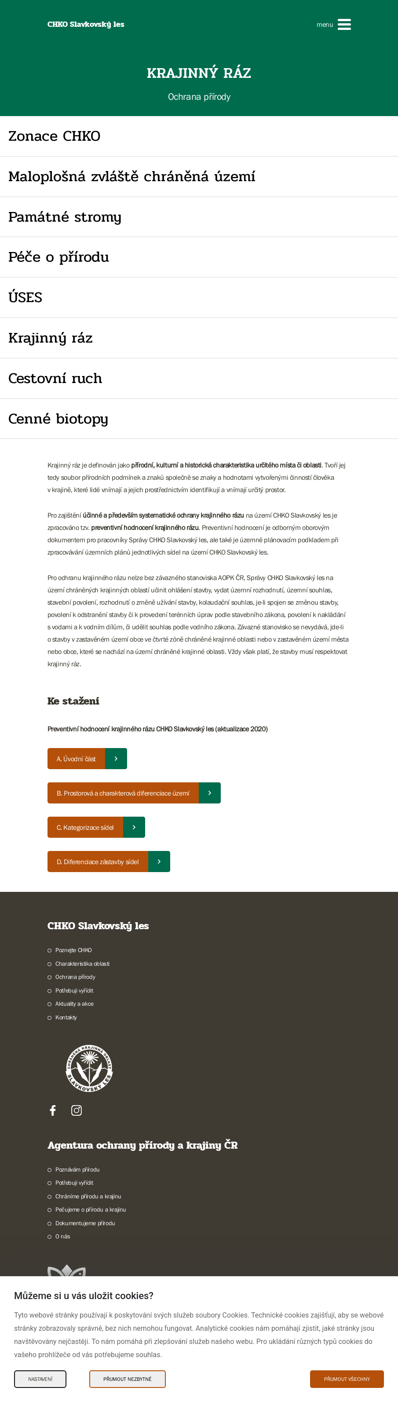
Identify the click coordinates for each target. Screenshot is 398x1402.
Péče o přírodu (58, 256)
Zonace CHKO (54, 135)
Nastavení (40, 1379)
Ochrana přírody (75, 976)
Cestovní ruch (55, 378)
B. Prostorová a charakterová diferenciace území (123, 793)
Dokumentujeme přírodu (85, 1223)
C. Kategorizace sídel (85, 827)
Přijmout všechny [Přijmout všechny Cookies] (347, 1379)
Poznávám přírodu (77, 1169)
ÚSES (25, 297)
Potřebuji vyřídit (74, 990)
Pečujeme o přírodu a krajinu (90, 1209)
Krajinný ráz (50, 337)
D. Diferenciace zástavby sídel (98, 861)
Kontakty (66, 1017)
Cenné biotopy (58, 418)
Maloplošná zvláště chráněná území (132, 176)
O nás (62, 1236)
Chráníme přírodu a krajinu (88, 1196)
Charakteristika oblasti (82, 963)
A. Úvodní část (76, 759)
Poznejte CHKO (73, 949)
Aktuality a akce (74, 1003)
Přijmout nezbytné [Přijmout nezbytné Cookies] (127, 1379)
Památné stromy (64, 216)
